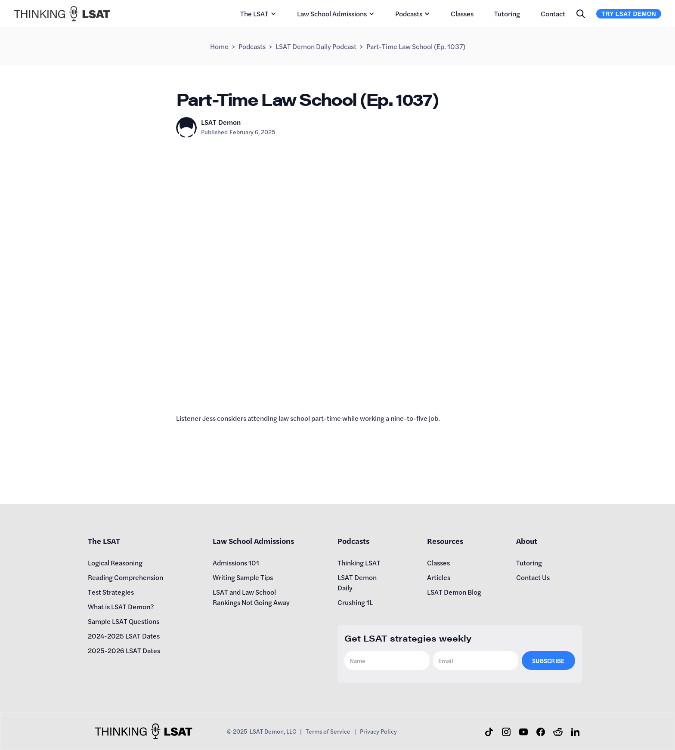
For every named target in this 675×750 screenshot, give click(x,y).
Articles (438, 577)
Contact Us (533, 577)
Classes (462, 14)
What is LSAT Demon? (121, 606)
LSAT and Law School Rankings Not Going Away (251, 597)
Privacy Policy (378, 731)
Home (219, 46)
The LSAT (254, 14)
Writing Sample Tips (243, 577)
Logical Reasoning (115, 563)
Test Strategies (111, 592)
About (526, 540)
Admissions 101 (236, 563)
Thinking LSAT (359, 563)
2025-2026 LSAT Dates (124, 650)
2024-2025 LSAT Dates (124, 636)
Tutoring (507, 14)
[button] (258, 14)
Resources (445, 540)
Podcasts (408, 14)
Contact (553, 14)
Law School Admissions (332, 14)
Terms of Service (328, 731)
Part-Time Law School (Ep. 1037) (415, 46)
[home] (62, 14)
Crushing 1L (355, 602)
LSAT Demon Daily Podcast (316, 46)
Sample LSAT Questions (123, 621)
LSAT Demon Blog (454, 592)
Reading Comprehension (125, 577)
